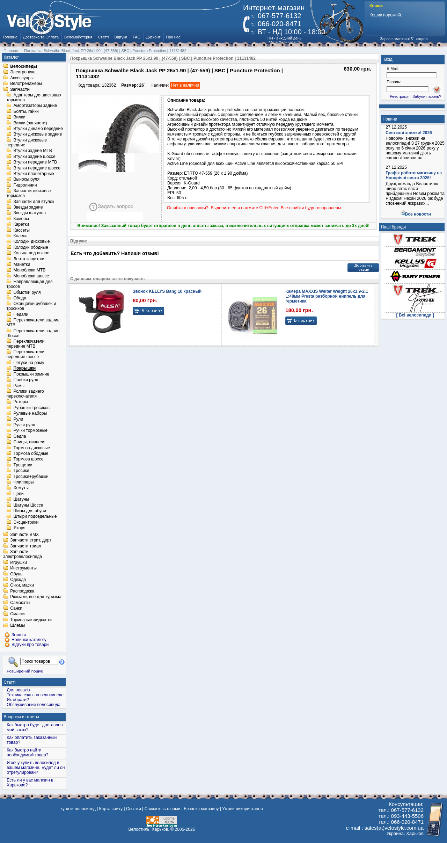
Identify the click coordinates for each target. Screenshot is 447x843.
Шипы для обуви (29, 510)
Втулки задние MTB (32, 150)
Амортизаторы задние (35, 105)
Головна (10, 37)
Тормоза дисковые (31, 447)
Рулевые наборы (30, 413)
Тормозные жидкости (31, 619)
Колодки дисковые (31, 241)
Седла (19, 436)
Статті (103, 37)
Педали (20, 314)
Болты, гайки (25, 111)
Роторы (20, 402)
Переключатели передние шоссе (25, 354)
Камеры (21, 218)
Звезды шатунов (29, 213)
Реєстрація (399, 96)
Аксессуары (22, 77)
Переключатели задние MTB (32, 323)
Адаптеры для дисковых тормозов (33, 97)
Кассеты (21, 230)
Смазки (17, 614)
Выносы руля (26, 179)
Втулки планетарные (33, 173)
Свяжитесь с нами (163, 808)
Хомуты (21, 488)
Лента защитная (29, 258)
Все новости (418, 214)
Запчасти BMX (24, 534)
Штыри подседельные (35, 516)
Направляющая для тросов (29, 284)
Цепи (18, 493)
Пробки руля (25, 380)
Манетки (21, 264)
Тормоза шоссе (28, 459)
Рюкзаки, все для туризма (35, 597)
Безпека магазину (201, 808)
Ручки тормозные (30, 430)
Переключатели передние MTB (25, 344)
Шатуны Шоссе (28, 505)
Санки (16, 608)
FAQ (136, 37)
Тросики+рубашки (31, 476)
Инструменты (23, 568)
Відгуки (121, 37)
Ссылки (133, 808)
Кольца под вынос (31, 253)
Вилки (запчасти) (30, 123)
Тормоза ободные (30, 453)
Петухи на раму (28, 362)
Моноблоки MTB (29, 270)
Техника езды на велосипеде (35, 694)
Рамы (18, 385)
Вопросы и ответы (21, 716)
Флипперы (23, 482)
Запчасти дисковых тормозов (28, 193)
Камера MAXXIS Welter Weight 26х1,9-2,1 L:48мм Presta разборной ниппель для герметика (326, 296)
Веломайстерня (78, 37)
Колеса (20, 235)
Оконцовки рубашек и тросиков (31, 306)
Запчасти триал (25, 546)
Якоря (19, 528)
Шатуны (21, 499)
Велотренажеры (26, 83)
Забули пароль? (426, 96)
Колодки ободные (30, 247)
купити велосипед (77, 808)
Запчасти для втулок (33, 201)
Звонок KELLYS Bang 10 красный (167, 291)
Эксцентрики (25, 522)
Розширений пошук (25, 671)
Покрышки (24, 368)
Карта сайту (111, 808)
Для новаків (18, 690)
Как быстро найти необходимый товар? (27, 752)
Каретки (21, 224)
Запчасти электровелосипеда (22, 554)
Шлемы (17, 625)
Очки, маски (22, 585)
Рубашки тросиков (31, 407)
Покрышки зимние (31, 374)
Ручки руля (24, 424)
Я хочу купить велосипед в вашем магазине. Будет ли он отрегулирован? (36, 767)
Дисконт (153, 37)
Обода (19, 298)
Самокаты (20, 602)
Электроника (23, 72)
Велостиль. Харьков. (149, 829)
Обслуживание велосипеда (33, 704)
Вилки (19, 117)
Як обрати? (18, 699)
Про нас (173, 37)
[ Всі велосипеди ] (415, 315)
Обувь (16, 574)
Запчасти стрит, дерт (30, 540)
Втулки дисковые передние (26, 142)
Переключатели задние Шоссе (32, 333)
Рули (18, 419)
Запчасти (20, 89)
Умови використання (242, 808)
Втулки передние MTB (35, 162)
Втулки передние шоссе (36, 168)
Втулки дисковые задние (37, 134)
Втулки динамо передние (38, 128)
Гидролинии (25, 185)
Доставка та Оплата (41, 37)
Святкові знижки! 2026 (409, 132)
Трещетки (22, 465)
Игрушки (18, 562)
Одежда (18, 579)
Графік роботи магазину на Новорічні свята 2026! (414, 175)
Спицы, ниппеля (29, 442)
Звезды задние (28, 207)
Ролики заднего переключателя (25, 394)
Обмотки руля (27, 292)
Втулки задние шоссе (34, 156)
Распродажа (22, 591)
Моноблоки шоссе (31, 276)
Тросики (21, 470)
